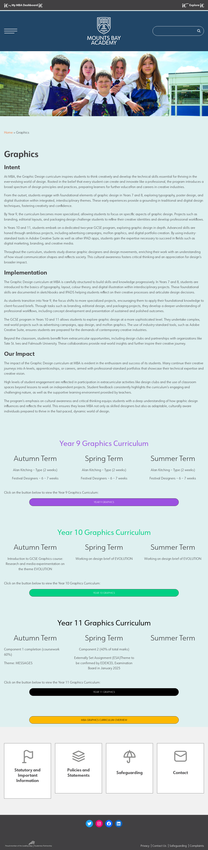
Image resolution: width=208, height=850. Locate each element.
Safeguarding (178, 845)
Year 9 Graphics (104, 502)
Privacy (145, 845)
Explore (193, 5)
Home (8, 132)
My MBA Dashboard (23, 5)
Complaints (197, 845)
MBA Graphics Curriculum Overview (104, 719)
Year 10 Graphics (104, 592)
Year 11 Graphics (104, 691)
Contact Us (159, 845)
